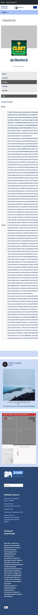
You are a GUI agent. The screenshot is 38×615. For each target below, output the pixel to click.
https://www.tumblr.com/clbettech (18, 133)
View (3, 96)
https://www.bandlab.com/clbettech (19, 251)
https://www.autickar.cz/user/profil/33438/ (20, 201)
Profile (4, 82)
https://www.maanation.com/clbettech (20, 293)
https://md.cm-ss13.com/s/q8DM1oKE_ (19, 335)
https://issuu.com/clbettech (16, 167)
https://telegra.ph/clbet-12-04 (17, 217)
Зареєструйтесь (11, 2)
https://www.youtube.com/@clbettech (19, 130)
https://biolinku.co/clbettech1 (17, 314)
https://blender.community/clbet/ (18, 264)
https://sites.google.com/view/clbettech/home (22, 141)
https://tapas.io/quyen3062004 (17, 149)
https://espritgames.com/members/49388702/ (22, 317)
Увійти (3, 2)
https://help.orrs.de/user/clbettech (18, 299)
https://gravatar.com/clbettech (17, 162)
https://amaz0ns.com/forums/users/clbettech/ (22, 228)
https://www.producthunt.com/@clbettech (21, 175)
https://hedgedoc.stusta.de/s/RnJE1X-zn (20, 270)
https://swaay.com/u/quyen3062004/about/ (21, 183)
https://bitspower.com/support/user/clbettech (22, 309)
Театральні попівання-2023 (13, 512)
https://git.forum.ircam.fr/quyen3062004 (20, 257)
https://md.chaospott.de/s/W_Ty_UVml (20, 322)
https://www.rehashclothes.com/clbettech (21, 191)
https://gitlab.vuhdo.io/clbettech (18, 222)
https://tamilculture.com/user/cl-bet (19, 327)
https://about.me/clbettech (19, 170)
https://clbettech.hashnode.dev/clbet (19, 159)
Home (4, 74)
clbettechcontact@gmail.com (17, 125)
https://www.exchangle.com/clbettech (19, 275)
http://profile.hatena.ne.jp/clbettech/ (19, 165)
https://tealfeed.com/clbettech (17, 301)
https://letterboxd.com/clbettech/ (18, 225)
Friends (4, 86)
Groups (4, 90)
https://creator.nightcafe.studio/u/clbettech (21, 214)
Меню (4, 12)
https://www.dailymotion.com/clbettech (20, 330)
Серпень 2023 (8, 509)
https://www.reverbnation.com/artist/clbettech (22, 209)
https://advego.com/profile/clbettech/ (19, 220)
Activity (5, 78)
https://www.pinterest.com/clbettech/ (19, 136)
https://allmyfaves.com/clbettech (18, 243)
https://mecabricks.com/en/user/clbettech (21, 288)
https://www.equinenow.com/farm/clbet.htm (21, 283)
